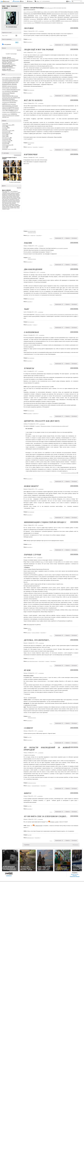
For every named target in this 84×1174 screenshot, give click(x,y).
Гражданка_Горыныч (14, 204)
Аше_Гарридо (12, 203)
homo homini (10, 77)
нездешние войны (6, 97)
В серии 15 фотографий (14, 182)
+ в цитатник (41, 31)
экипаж (4, 117)
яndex (8, 117)
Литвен (4, 206)
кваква (18, 89)
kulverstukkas (14, 198)
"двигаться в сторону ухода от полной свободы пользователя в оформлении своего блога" (56, 314)
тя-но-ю (4, 146)
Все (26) (19, 50)
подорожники (5, 139)
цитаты (3, 126)
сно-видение (16, 108)
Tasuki (18, 202)
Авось (37, 1)
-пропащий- (5, 192)
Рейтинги (30, 1)
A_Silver (18, 192)
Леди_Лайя (17, 205)
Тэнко (15, 207)
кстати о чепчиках (11, 91)
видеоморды (5, 132)
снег (12, 108)
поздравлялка (5, 102)
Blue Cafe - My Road (7, 62)
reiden (6, 79)
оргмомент (11, 99)
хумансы (14, 114)
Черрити (4, 209)
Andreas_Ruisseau (11, 193)
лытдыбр (4, 127)
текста (3, 129)
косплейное (5, 142)
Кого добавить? (14, 191)
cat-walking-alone (11, 194)
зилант (4, 89)
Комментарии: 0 (11, 58)
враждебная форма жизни (42, 13)
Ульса (18, 207)
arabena (17, 193)
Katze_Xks (8, 198)
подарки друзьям (6, 140)
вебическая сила (13, 82)
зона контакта (11, 89)
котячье (4, 147)
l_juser (18, 198)
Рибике (17, 206)
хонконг (8, 114)
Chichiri (4, 196)
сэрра (3, 110)
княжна (3, 91)
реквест (4, 136)
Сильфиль (4, 207)
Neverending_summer (7, 200)
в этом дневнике (7, 44)
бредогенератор (6, 133)
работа (4, 104)
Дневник (74, 28)
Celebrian (18, 194)
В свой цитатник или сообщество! (59, 426)
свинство (17, 107)
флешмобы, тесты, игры (8, 149)
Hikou (11, 197)
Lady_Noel (4, 199)
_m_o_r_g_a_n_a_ (12, 192)
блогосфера (9, 80)
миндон (4, 135)
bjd (6, 77)
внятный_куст (5, 204)
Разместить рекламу (75, 876)
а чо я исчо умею (14, 79)
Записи (3, 6)
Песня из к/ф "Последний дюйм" (10, 60)
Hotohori (18, 197)
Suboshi (2, 8)
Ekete (17, 196)
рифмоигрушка (5, 107)
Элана (7, 209)
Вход (23, 1)
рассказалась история (10, 106)
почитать (12, 102)
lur (14, 199)
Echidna (14, 196)
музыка (16, 96)
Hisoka (14, 197)
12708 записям (49, 7)
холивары (4, 114)
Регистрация (16, 1)
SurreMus (14, 202)
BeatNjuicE (4, 194)
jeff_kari (4, 198)
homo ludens (16, 77)
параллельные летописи (9, 100)
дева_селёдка (5, 205)
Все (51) (19, 187)
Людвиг (7, 206)
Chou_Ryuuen (9, 196)
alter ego (4, 77)
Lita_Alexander (10, 199)
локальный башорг (8, 93)
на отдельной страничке (62, 248)
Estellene (4, 197)
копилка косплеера (6, 145)
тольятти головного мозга (65, 21)
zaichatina (6, 203)
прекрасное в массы (7, 125)
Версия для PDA (74, 874)
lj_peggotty (37, 426)
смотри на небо (6, 108)
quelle (13, 200)
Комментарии (14, 6)
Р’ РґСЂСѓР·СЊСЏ (12, 26)
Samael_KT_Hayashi (7, 202)
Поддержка (67, 1)
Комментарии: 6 (11, 61)
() (62, 44)
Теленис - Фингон (6, 57)
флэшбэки (4, 143)
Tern (3, 203)
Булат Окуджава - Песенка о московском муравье (9, 66)
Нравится (68, 44)
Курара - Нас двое (6, 69)
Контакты (75, 875)
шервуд (17, 115)
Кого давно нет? (6, 191)
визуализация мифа (7, 130)
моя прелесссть (6, 137)
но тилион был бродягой (55, 17)
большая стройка (73, 12)
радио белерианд (12, 104)
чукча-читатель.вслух (8, 115)
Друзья (8, 6)
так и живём (9, 110)
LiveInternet (5, 1)
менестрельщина (6, 94)
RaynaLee (17, 200)
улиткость (13, 112)
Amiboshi (4, 193)
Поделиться (74, 44)
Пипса (42, 561)
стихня (3, 123)
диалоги (14, 88)
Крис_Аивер (12, 205)
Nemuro (17, 199)
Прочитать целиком (45, 426)
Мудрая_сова (12, 206)
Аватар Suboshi (11, 18)
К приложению (17, 155)
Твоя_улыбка (10, 207)
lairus (3, 79)
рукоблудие (11, 107)
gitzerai (8, 197)
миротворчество (8, 96)
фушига (18, 112)
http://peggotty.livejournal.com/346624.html (68, 472)
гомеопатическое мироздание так (60, 13)
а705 (3, 80)
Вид (69, 1)
